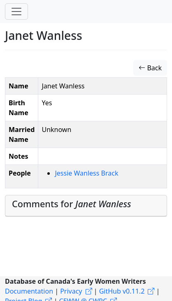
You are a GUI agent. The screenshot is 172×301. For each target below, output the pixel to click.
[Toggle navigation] (16, 11)
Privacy (71, 291)
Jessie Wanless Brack (86, 173)
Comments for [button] (71, 204)
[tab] (86, 205)
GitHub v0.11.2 (122, 291)
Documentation (29, 291)
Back (150, 67)
